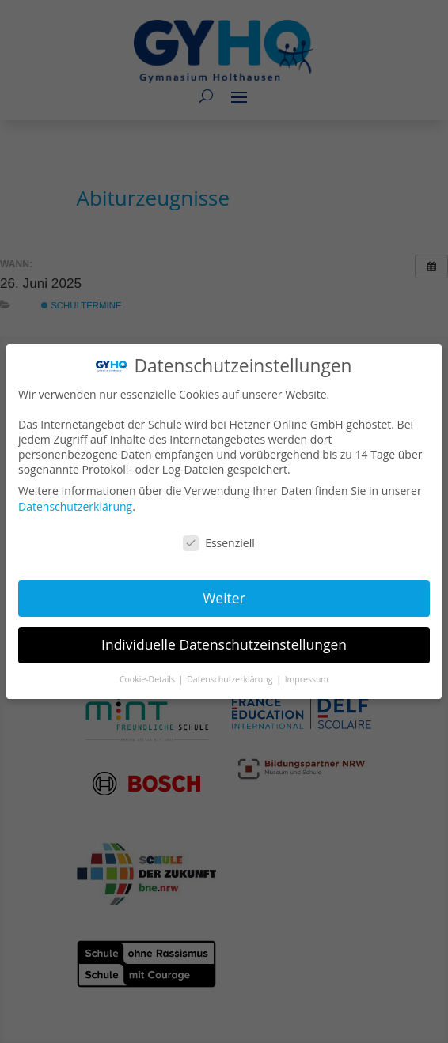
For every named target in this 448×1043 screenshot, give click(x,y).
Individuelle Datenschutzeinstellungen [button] (223, 643)
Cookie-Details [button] (148, 677)
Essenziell (219, 542)
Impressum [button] (306, 677)
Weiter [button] (224, 597)
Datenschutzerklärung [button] (231, 677)
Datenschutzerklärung (76, 506)
